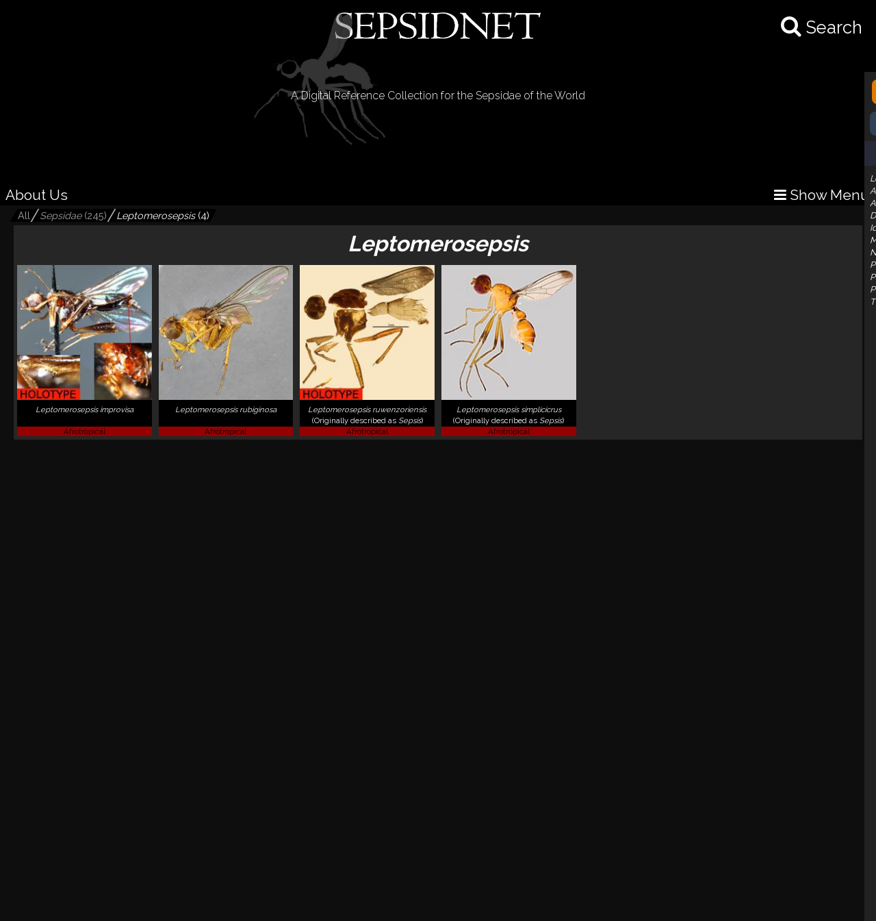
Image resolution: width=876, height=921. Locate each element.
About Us (36, 194)
